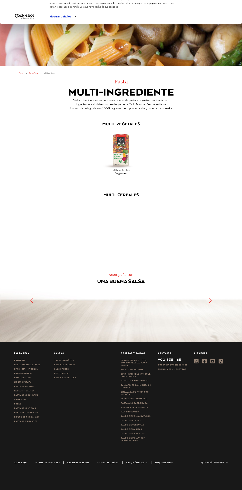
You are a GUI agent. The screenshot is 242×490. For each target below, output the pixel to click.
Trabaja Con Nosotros (172, 369)
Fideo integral (23, 373)
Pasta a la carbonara (134, 403)
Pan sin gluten (130, 412)
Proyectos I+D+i (164, 462)
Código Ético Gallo (137, 462)
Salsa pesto (61, 369)
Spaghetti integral (26, 369)
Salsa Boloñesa (64, 360)
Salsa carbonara (65, 364)
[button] (209, 300)
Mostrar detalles (60, 39)
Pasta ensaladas (24, 386)
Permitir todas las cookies (210, 9)
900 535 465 (169, 359)
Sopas (17, 404)
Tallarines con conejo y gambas (136, 386)
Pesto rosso (62, 373)
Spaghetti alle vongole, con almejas (136, 375)
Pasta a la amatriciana (135, 381)
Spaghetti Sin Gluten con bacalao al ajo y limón (134, 362)
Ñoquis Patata (22, 382)
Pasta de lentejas (25, 408)
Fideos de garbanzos (27, 417)
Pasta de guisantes (25, 421)
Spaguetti (20, 399)
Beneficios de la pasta (134, 407)
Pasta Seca (33, 73)
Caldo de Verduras (132, 425)
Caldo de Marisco (131, 429)
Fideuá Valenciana (132, 369)
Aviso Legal (20, 462)
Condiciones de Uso (78, 462)
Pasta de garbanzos (26, 412)
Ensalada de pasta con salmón (135, 393)
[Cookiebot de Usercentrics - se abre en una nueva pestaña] (24, 39)
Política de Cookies (108, 462)
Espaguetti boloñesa (134, 398)
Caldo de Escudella (133, 433)
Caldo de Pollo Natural (136, 416)
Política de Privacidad (47, 462)
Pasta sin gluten (24, 391)
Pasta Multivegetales (27, 364)
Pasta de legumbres (26, 395)
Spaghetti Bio (22, 377)
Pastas (21, 73)
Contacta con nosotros (173, 365)
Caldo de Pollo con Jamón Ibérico (133, 439)
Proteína (20, 360)
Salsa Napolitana (65, 377)
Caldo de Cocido (131, 420)
